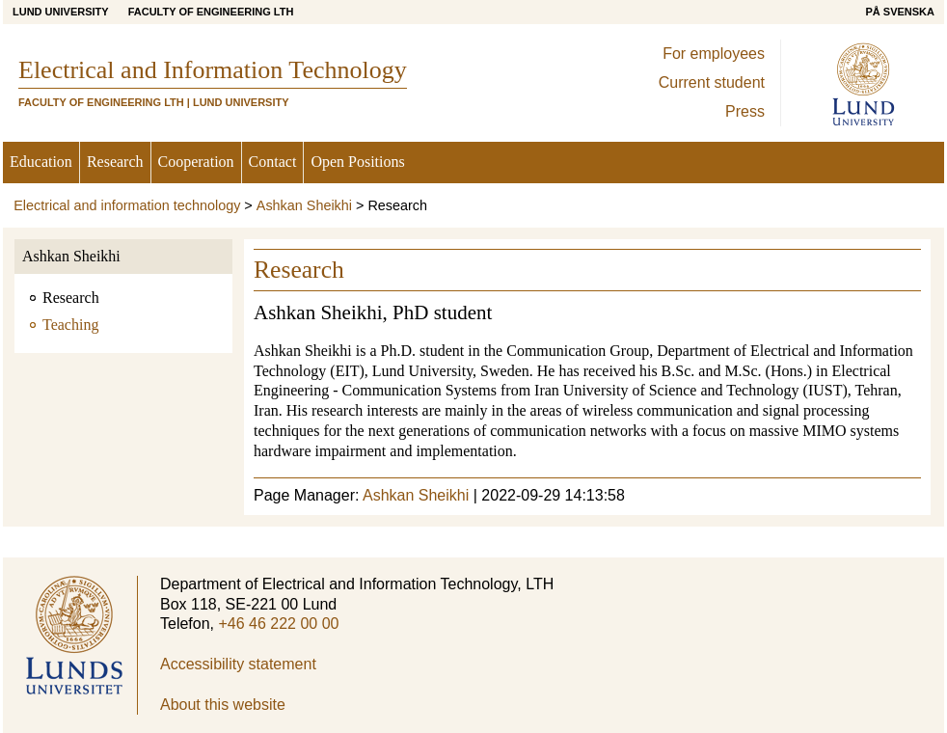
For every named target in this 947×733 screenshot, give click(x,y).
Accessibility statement (238, 664)
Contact (273, 161)
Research (115, 161)
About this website (222, 704)
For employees (714, 53)
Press (745, 111)
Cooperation (196, 161)
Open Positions (357, 161)
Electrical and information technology (127, 205)
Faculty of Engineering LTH (211, 11)
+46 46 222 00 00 (278, 623)
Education (41, 161)
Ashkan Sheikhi (304, 205)
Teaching (70, 324)
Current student (712, 82)
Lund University (61, 11)
